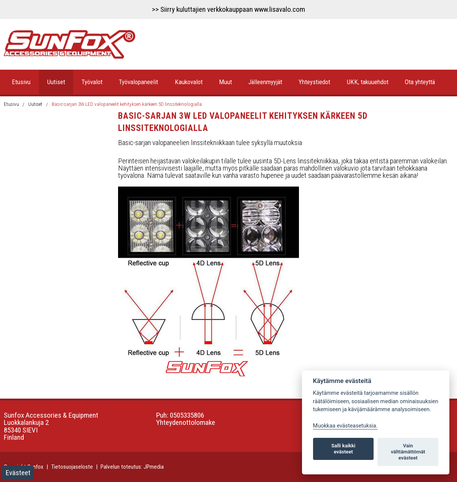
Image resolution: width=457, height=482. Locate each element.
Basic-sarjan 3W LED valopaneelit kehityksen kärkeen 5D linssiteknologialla (127, 104)
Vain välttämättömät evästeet (408, 452)
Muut (225, 82)
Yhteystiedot (314, 82)
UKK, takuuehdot (367, 82)
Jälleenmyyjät (265, 82)
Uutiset (56, 82)
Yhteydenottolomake (185, 422)
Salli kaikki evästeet (343, 449)
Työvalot (91, 82)
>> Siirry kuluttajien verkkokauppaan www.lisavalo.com (228, 9)
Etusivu (21, 82)
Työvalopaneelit (138, 82)
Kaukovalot (189, 82)
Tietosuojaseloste (72, 466)
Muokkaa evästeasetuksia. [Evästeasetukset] (345, 426)
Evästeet (18, 472)
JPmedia (154, 466)
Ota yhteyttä (420, 82)
